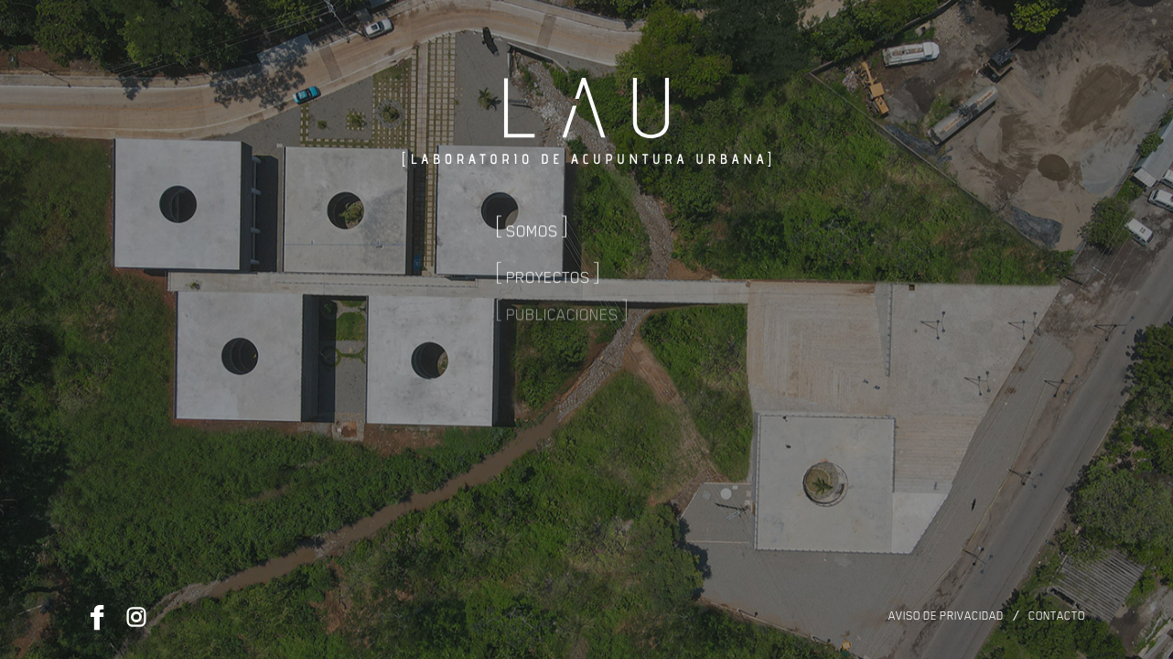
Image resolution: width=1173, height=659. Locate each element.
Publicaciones (562, 294)
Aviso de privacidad (946, 615)
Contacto (1056, 615)
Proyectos (548, 261)
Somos (532, 223)
